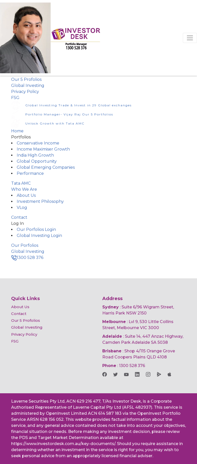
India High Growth (35, 155)
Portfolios (21, 137)
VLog (22, 207)
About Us (26, 195)
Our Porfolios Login (36, 229)
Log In (17, 223)
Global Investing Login (39, 235)
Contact (19, 217)
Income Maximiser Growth (43, 149)
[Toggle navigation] (190, 38)
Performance (30, 173)
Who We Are (24, 189)
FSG (15, 97)
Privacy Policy (25, 91)
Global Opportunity (37, 161)
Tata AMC (21, 183)
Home (17, 131)
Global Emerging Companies (46, 167)
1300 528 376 (27, 257)
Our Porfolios (24, 245)
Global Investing (27, 85)
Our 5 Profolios (26, 79)
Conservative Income (38, 143)
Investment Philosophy (40, 201)
